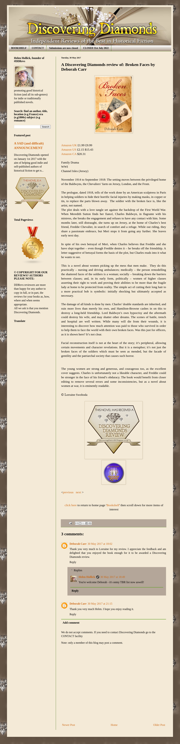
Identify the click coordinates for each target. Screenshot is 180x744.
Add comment (71, 622)
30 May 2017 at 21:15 (100, 603)
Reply (73, 562)
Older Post (159, 724)
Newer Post (68, 724)
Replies (78, 570)
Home (114, 724)
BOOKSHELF (19, 48)
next (78, 492)
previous (68, 492)
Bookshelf (113, 505)
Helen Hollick (87, 576)
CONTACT (38, 48)
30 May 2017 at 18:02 (100, 543)
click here (71, 505)
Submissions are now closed (63, 48)
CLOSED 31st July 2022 (96, 48)
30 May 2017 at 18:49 (112, 576)
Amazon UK (69, 145)
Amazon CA (68, 154)
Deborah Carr (78, 543)
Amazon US (68, 149)
